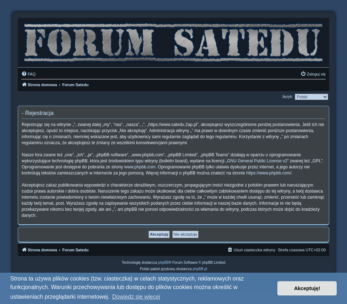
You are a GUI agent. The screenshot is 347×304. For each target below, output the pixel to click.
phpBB (163, 262)
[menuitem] (28, 74)
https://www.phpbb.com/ (268, 173)
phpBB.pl (200, 269)
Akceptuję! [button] (307, 288)
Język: (287, 96)
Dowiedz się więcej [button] (136, 297)
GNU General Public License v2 (257, 160)
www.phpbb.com (140, 166)
